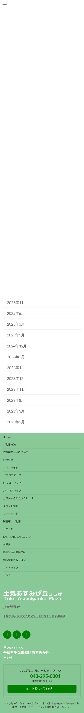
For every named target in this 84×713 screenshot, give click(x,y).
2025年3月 (16, 335)
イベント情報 (10, 506)
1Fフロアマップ (12, 475)
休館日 (7, 544)
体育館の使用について (15, 452)
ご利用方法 (9, 444)
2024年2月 (16, 356)
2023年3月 (16, 411)
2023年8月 (16, 400)
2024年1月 (16, 367)
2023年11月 (17, 389)
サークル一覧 (10, 513)
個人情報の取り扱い (14, 559)
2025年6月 (16, 313)
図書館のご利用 (12, 521)
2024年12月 (17, 346)
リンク (7, 575)
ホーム (7, 436)
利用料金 (8, 459)
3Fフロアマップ (12, 490)
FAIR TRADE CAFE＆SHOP (17, 536)
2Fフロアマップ (12, 482)
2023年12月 (17, 378)
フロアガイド (10, 467)
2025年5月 (16, 324)
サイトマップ (10, 567)
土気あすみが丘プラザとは (18, 498)
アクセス (8, 529)
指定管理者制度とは (14, 552)
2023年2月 (16, 422)
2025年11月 (17, 302)
